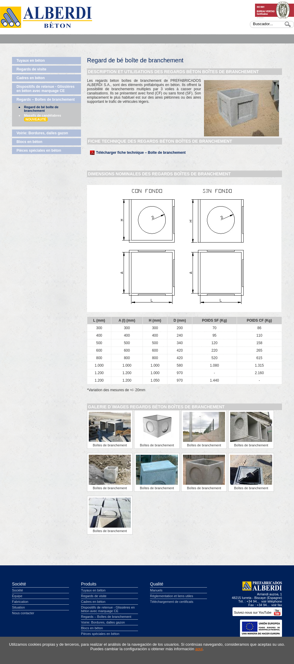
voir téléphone (271, 601)
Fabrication (20, 601)
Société (19, 584)
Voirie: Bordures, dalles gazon (42, 133)
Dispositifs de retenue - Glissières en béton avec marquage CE (45, 89)
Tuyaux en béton (30, 60)
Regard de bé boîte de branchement (41, 108)
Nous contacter (23, 613)
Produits (88, 584)
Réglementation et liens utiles (171, 596)
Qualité (156, 584)
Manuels (156, 590)
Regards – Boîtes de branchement (45, 99)
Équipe (17, 596)
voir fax (277, 605)
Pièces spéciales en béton (38, 150)
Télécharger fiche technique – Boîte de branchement (141, 152)
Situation (18, 607)
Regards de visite (31, 69)
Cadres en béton (30, 78)
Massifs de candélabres (42, 117)
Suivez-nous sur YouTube (257, 612)
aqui (199, 649)
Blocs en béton (29, 142)
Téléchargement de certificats (171, 601)
